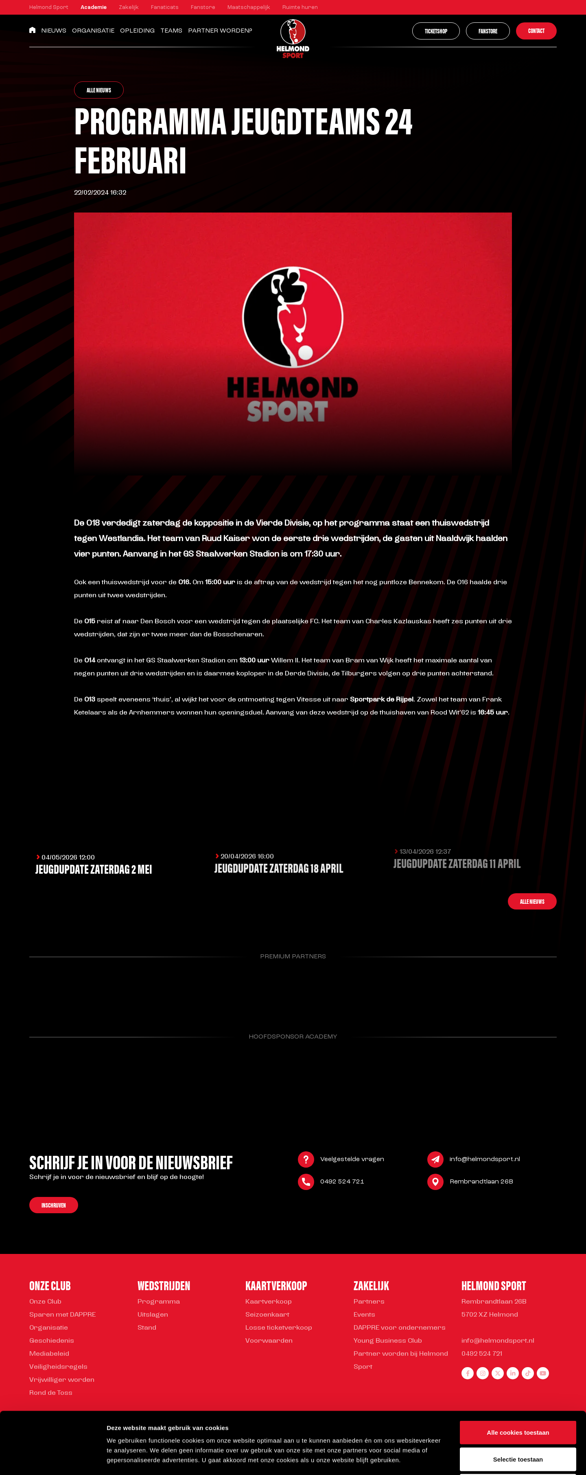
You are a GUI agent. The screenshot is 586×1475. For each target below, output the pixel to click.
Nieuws (53, 31)
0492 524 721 (342, 1183)
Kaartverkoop (268, 1302)
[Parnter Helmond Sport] (67, 991)
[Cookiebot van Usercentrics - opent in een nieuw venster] (52, 1459)
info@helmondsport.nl (485, 1161)
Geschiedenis (51, 1341)
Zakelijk (129, 7)
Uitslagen (153, 1315)
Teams (171, 31)
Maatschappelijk (248, 7)
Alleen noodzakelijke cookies (518, 1421)
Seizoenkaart (267, 1315)
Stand (147, 1328)
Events (364, 1315)
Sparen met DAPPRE (62, 1315)
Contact (536, 30)
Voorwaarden (269, 1341)
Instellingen (437, 1458)
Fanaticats (165, 7)
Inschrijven (54, 1206)
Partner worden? (220, 31)
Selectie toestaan (518, 1395)
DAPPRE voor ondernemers (400, 1328)
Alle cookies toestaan (518, 1368)
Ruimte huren (300, 7)
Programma (159, 1302)
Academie (94, 7)
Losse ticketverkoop (278, 1328)
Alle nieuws (99, 89)
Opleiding (137, 31)
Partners (369, 1302)
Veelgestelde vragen (352, 1161)
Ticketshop (436, 30)
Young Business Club (388, 1341)
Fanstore (203, 7)
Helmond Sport (48, 7)
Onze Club (45, 1302)
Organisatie (93, 31)
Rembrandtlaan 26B (481, 1183)
